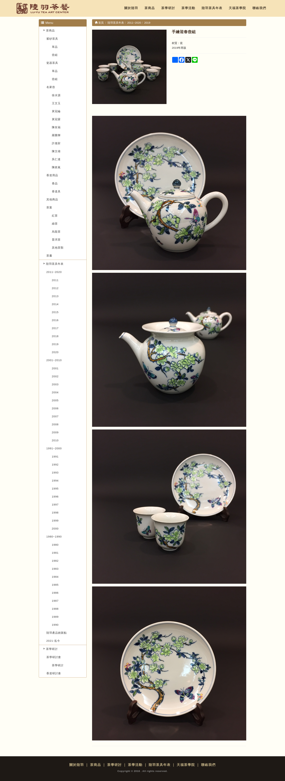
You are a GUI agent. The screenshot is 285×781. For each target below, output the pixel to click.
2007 (55, 416)
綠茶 (55, 223)
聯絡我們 (259, 8)
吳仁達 (56, 159)
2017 (55, 328)
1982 (55, 560)
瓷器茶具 (52, 62)
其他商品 (52, 199)
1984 (55, 576)
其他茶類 (58, 247)
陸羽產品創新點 (56, 632)
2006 (55, 408)
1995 (55, 488)
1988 (55, 608)
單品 (55, 46)
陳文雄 (56, 151)
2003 (55, 384)
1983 (55, 568)
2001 (55, 368)
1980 (55, 544)
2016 (55, 320)
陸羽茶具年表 (212, 8)
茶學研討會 (53, 657)
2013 (55, 296)
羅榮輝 (56, 135)
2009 (55, 432)
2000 (55, 528)
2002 (55, 376)
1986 (55, 592)
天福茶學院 (237, 8)
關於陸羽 (131, 8)
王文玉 (56, 103)
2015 (55, 312)
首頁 (99, 22)
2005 (55, 400)
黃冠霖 (56, 119)
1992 (55, 464)
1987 (55, 600)
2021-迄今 (53, 640)
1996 (55, 496)
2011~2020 (54, 271)
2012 (55, 288)
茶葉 (49, 207)
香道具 (56, 191)
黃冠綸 (56, 111)
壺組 (55, 54)
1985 (55, 584)
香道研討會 (53, 673)
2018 (55, 336)
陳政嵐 (56, 167)
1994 (55, 480)
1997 (55, 504)
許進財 (56, 143)
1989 (55, 616)
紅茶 (55, 215)
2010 (55, 440)
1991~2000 (54, 448)
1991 (55, 456)
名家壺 (50, 87)
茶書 (49, 255)
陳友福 (56, 127)
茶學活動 (188, 8)
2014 (55, 304)
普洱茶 (56, 239)
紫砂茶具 (52, 38)
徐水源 (56, 95)
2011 (55, 280)
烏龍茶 (56, 231)
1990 (55, 624)
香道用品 (52, 175)
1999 (55, 520)
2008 (55, 424)
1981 (55, 552)
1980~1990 (54, 536)
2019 (55, 344)
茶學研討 (168, 8)
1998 (55, 512)
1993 (55, 472)
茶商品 (150, 8)
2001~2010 (54, 360)
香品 (55, 183)
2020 (55, 352)
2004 (55, 392)
